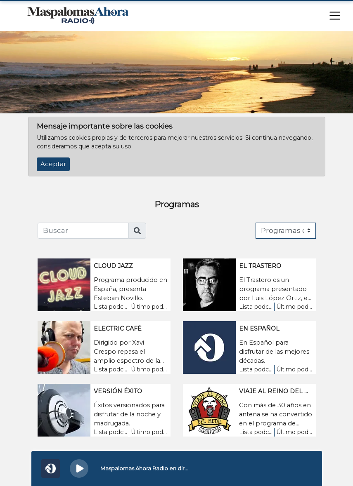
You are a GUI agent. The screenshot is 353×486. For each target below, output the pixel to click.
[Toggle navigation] (334, 15)
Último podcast (149, 306)
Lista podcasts (111, 306)
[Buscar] (83, 231)
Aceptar (53, 164)
